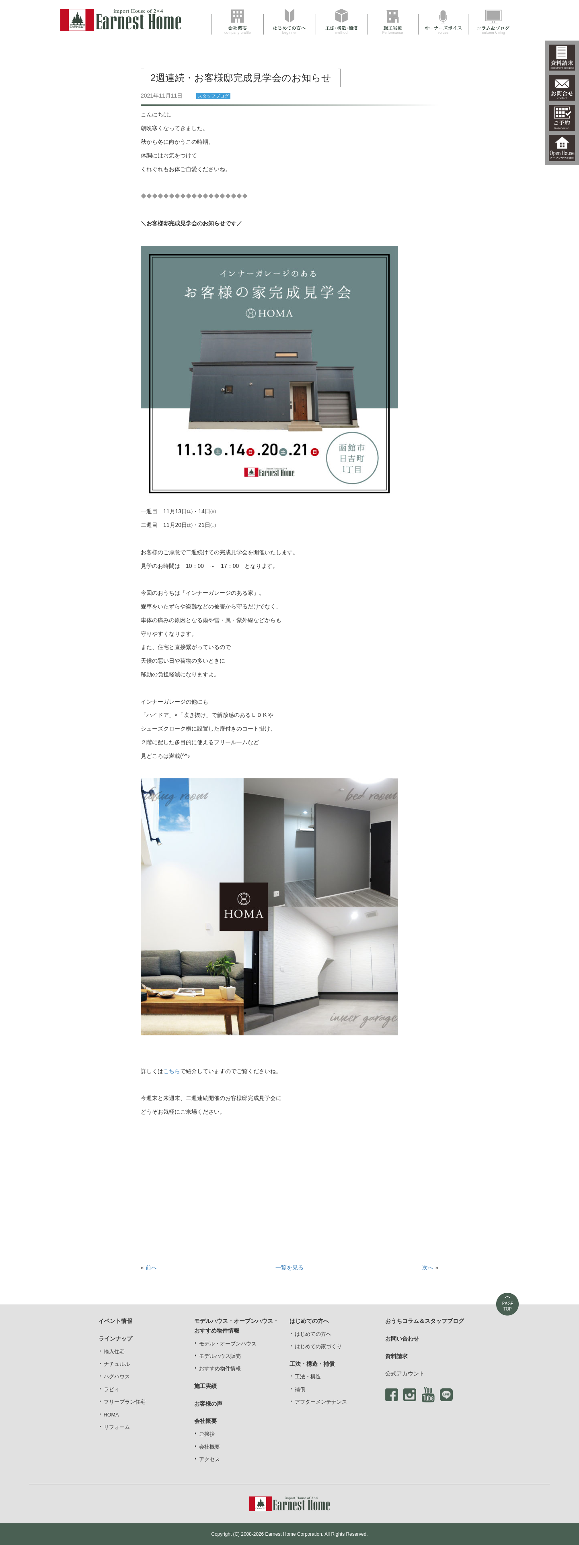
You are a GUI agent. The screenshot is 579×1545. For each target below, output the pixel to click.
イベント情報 (115, 1321)
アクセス (209, 1459)
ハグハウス (117, 1377)
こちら (171, 1071)
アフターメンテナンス (321, 1402)
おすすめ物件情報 (220, 1369)
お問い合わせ (402, 1338)
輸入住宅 (114, 1352)
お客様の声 (208, 1403)
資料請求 (396, 1356)
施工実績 (205, 1386)
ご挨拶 (207, 1434)
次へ (427, 1267)
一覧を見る (289, 1267)
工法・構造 (308, 1377)
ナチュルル (117, 1364)
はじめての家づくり (318, 1346)
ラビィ (111, 1389)
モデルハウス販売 (220, 1356)
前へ (151, 1267)
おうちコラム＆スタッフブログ (424, 1321)
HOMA (111, 1415)
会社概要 (209, 1447)
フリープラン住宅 (125, 1402)
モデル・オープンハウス (228, 1344)
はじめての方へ (313, 1334)
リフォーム (117, 1427)
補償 (300, 1389)
